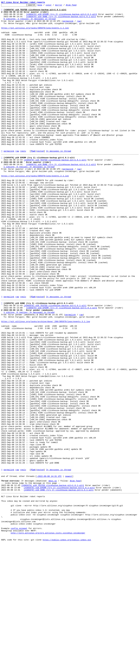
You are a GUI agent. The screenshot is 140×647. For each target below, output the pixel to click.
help (44, 5)
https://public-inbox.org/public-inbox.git (67, 643)
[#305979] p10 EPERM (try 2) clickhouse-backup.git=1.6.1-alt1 (61, 16)
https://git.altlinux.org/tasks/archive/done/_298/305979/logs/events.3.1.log (45, 383)
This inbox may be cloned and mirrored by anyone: (29, 597)
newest (68, 568)
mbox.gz (53, 573)
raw (78, 24)
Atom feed (76, 5)
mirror (63, 5)
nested (40, 180)
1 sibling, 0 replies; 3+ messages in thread (29, 198)
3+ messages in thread (58, 180)
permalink (68, 24)
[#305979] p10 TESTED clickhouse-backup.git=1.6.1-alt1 (55, 190)
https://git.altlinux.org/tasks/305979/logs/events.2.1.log (35, 209)
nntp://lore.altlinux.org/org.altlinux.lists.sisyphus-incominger (48, 635)
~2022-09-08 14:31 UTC (49, 568)
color (53, 5)
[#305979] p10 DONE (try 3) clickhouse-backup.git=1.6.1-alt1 (61, 19)
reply (23, 180)
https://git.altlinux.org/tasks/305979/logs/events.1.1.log (35, 32)
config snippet (19, 630)
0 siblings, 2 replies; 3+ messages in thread (30, 22)
